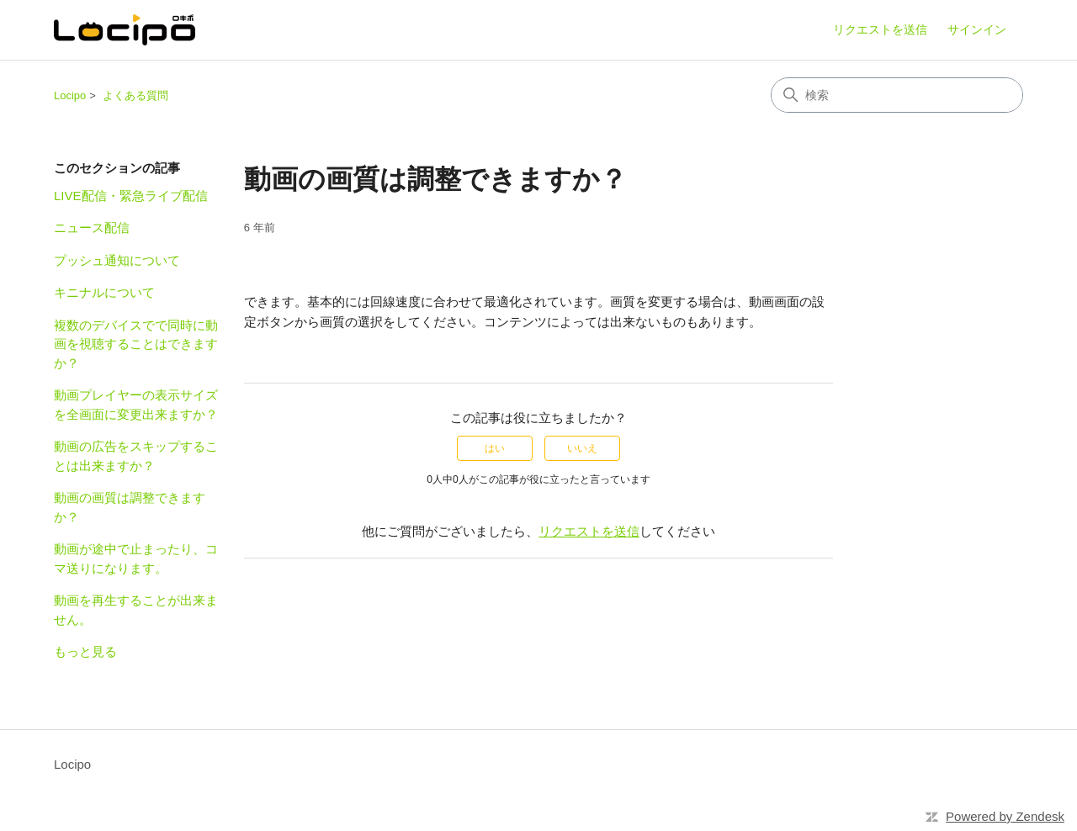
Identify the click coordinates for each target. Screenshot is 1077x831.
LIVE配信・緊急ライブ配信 (131, 195)
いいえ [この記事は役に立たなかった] (582, 448)
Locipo (70, 95)
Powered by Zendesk (1005, 816)
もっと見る (85, 651)
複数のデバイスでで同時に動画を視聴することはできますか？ (136, 344)
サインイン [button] (976, 29)
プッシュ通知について (117, 260)
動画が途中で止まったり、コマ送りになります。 (136, 558)
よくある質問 (135, 95)
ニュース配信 (92, 227)
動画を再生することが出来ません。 (136, 610)
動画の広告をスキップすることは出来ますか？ (136, 456)
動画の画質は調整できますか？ (129, 507)
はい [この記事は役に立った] (495, 448)
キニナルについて (104, 292)
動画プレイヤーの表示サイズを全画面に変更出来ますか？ (136, 404)
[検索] (897, 95)
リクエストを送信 (880, 29)
